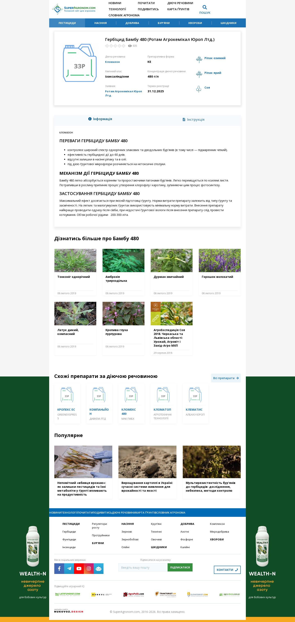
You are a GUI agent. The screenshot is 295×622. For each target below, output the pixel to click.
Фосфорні (187, 543)
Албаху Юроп (195, 414)
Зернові (126, 535)
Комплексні (218, 528)
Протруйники (101, 539)
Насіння (100, 23)
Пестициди (67, 23)
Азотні (184, 535)
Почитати (146, 3)
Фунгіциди (69, 543)
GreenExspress (67, 416)
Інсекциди (69, 551)
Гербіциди (69, 535)
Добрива (132, 23)
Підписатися (180, 572)
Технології (117, 9)
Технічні (156, 535)
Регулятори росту (100, 529)
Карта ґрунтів (178, 9)
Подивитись (148, 9)
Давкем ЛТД (98, 418)
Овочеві (156, 543)
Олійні (125, 551)
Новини (115, 3)
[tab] (101, 120)
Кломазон (113, 62)
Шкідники (228, 23)
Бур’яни (164, 23)
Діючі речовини (180, 3)
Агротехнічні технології (162, 416)
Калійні (185, 551)
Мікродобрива (220, 535)
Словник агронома (124, 15)
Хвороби (195, 23)
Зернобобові (130, 543)
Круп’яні (156, 528)
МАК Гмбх (127, 418)
